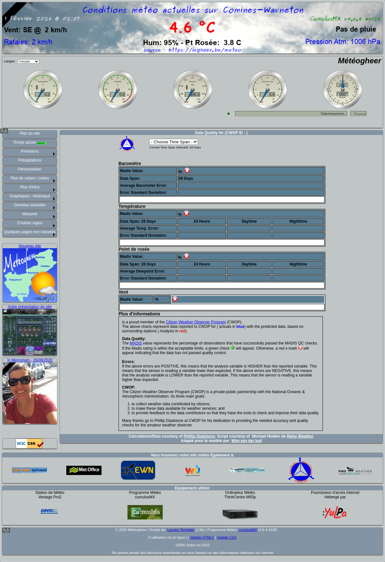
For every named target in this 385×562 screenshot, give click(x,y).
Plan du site (30, 133)
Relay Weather (300, 436)
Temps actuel (29, 142)
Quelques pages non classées (30, 232)
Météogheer (359, 60)
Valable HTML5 (202, 537)
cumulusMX (248, 530)
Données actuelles (30, 205)
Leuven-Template (180, 530)
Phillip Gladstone (199, 436)
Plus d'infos (30, 187)
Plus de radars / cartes (30, 178)
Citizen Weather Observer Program (196, 322)
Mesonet (29, 214)
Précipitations (29, 160)
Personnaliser (29, 169)
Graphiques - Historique (30, 196)
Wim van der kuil (246, 441)
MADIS (136, 343)
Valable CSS (227, 537)
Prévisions (29, 151)
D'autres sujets (30, 223)
